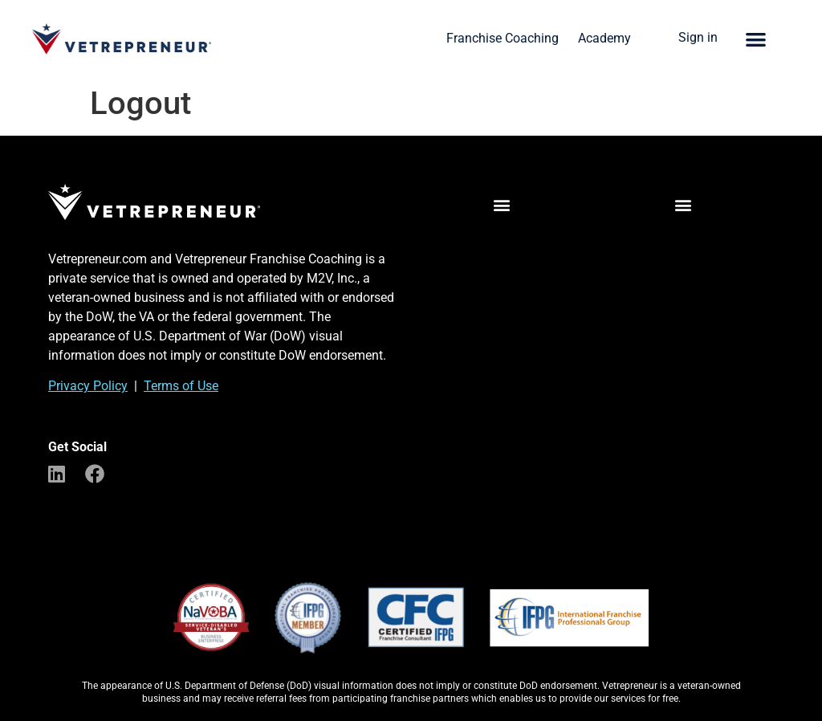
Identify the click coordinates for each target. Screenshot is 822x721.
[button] (755, 38)
